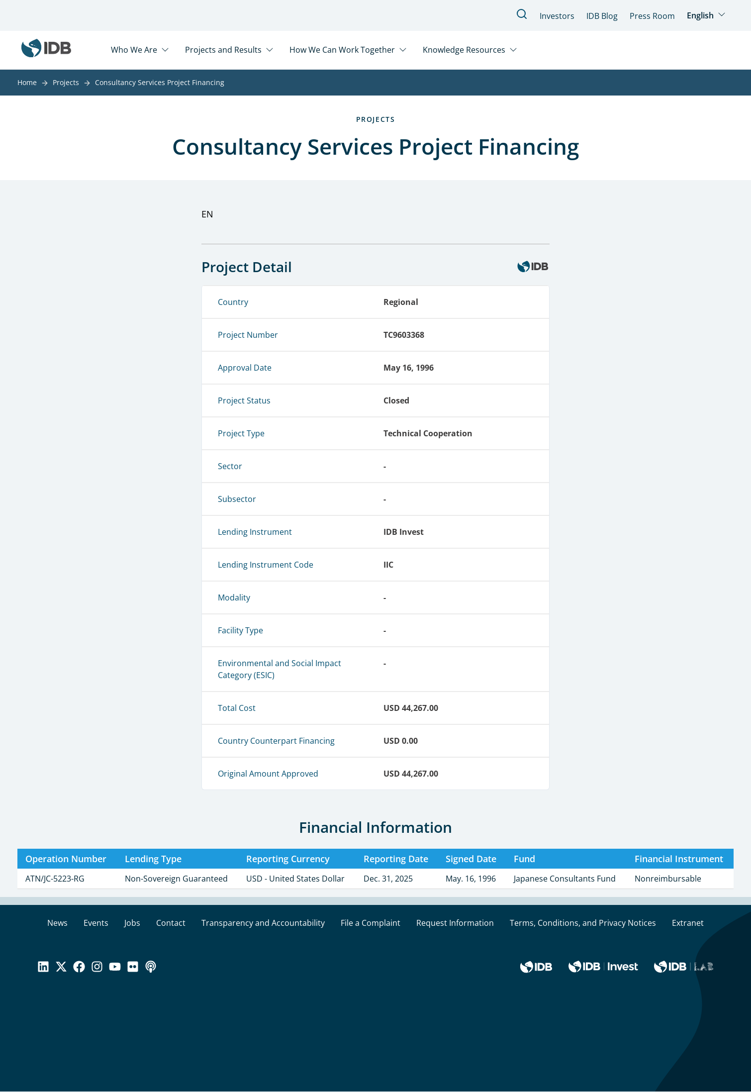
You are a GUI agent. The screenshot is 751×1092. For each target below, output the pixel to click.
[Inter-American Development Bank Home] (46, 50)
